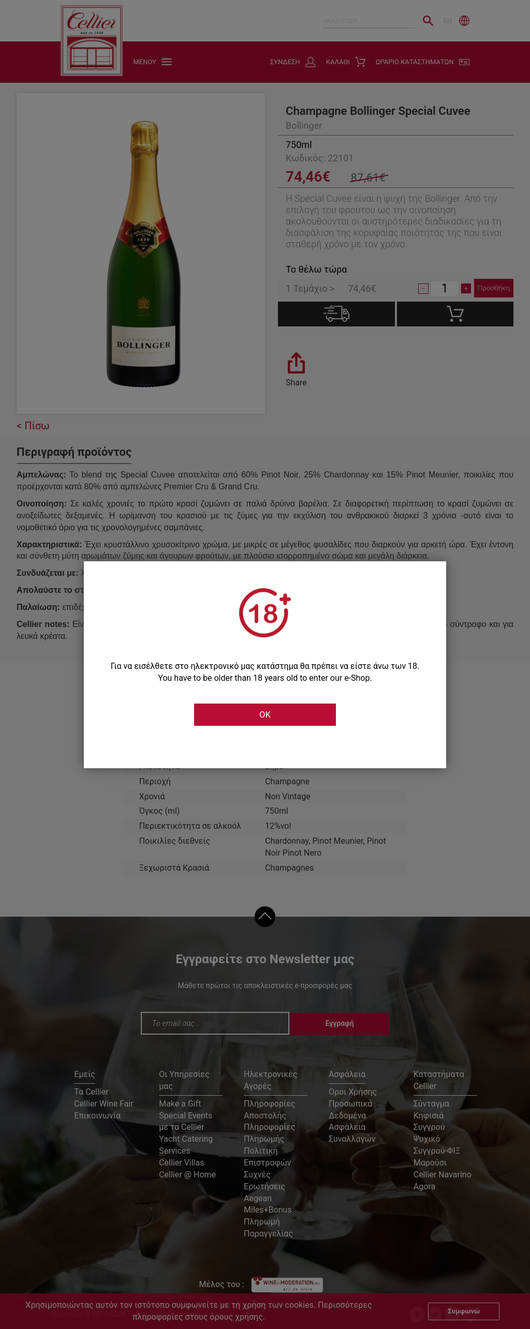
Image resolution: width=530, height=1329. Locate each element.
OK (265, 715)
